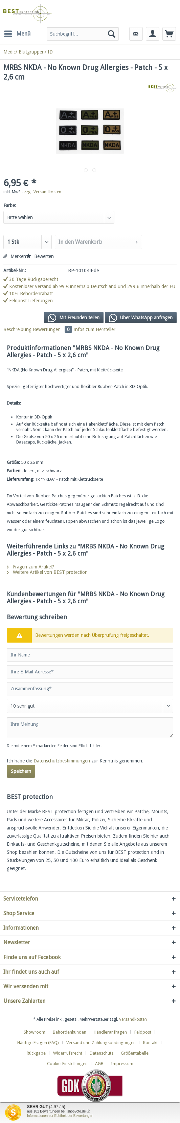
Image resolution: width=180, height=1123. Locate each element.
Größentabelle (135, 1053)
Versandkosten (133, 1019)
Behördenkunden (69, 1032)
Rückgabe (36, 1053)
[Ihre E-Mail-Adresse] (90, 671)
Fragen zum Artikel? (30, 566)
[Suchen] (112, 34)
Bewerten (40, 256)
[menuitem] (17, 34)
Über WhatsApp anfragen (141, 318)
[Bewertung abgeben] (90, 706)
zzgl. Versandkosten (42, 192)
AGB (99, 1063)
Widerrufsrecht (67, 1053)
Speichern (21, 771)
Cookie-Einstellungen (67, 1063)
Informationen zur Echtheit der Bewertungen (60, 1116)
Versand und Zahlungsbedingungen (101, 1042)
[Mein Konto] (152, 34)
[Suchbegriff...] (83, 34)
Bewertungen (53, 329)
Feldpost (142, 1032)
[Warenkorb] (169, 34)
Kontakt (150, 1042)
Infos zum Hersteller (94, 329)
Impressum (122, 1063)
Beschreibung (17, 329)
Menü (17, 32)
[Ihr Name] (90, 655)
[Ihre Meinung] (90, 727)
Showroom (34, 1032)
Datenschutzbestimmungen (61, 760)
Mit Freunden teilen (73, 318)
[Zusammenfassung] (90, 688)
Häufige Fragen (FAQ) (38, 1042)
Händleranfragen (110, 1032)
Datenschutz (101, 1053)
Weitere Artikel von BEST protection (47, 572)
